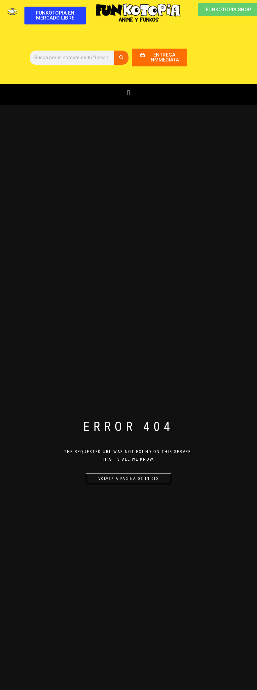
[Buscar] (121, 58)
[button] (128, 92)
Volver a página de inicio (128, 479)
